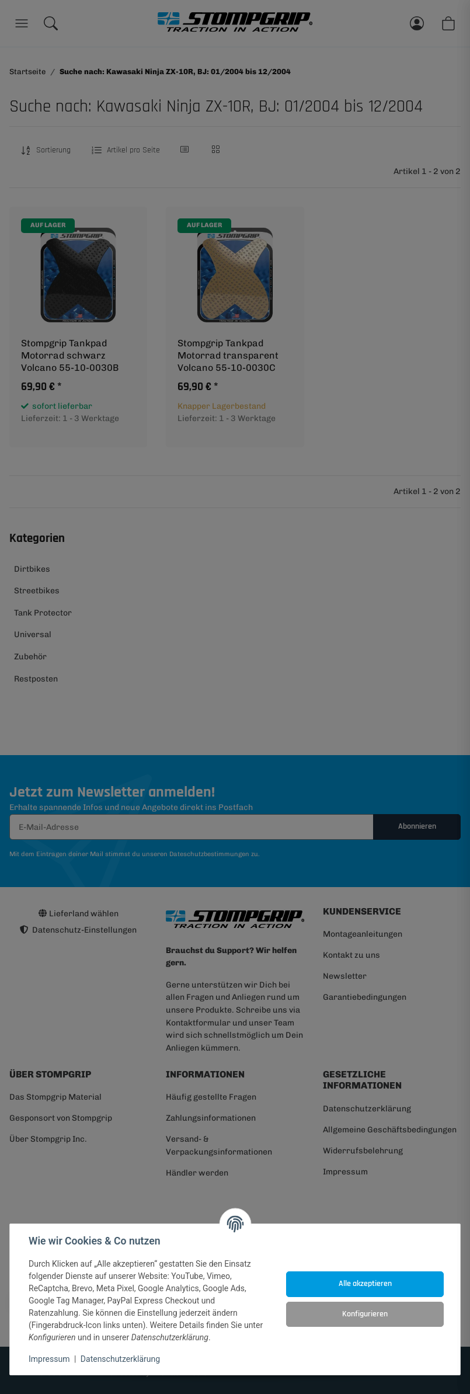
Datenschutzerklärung (120, 1359)
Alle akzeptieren (365, 1283)
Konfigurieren (365, 1314)
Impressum (49, 1359)
